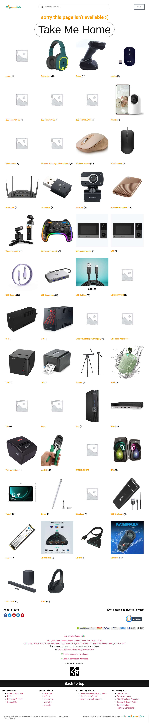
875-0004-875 (57, 643)
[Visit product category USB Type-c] (22, 277)
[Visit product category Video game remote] (57, 233)
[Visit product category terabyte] (57, 452)
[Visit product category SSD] (22, 540)
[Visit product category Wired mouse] (127, 146)
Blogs (9, 696)
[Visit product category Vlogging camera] (22, 233)
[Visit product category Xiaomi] (127, 102)
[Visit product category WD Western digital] (127, 190)
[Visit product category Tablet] (22, 496)
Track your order (124, 696)
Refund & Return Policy (127, 702)
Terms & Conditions (125, 708)
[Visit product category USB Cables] (92, 277)
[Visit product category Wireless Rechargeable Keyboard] (57, 146)
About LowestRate (15, 693)
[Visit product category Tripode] (92, 365)
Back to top (74, 683)
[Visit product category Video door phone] (92, 233)
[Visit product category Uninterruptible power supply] (92, 321)
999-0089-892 (95, 643)
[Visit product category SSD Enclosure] (127, 496)
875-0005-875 (69, 643)
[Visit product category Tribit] (127, 365)
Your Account (123, 693)
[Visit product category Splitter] (92, 540)
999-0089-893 (107, 643)
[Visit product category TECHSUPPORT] (92, 452)
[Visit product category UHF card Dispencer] (127, 321)
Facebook (48, 693)
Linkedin (47, 705)
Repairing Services (15, 699)
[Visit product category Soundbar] (22, 584)
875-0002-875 (31, 643)
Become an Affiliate (89, 696)
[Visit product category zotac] (22, 58)
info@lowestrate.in (86, 649)
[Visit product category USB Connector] (57, 277)
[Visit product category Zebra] (92, 58)
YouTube (47, 702)
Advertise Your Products (91, 699)
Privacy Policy (123, 705)
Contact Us (12, 702)
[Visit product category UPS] (22, 321)
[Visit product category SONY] (57, 584)
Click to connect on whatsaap (75, 654)
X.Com (47, 696)
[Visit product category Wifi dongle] (57, 190)
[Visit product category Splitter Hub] (57, 540)
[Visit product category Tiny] (92, 409)
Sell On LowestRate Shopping (93, 693)
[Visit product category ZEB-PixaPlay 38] (57, 102)
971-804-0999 (120, 643)
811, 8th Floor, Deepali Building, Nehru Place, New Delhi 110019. (75, 641)
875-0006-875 (82, 643)
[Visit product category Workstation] (22, 146)
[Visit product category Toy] (22, 409)
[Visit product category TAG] (127, 452)
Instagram (48, 699)
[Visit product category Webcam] (92, 190)
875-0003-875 (44, 643)
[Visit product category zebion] (127, 58)
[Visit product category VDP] (127, 233)
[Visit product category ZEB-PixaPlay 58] (22, 102)
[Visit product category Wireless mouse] (92, 146)
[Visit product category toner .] (57, 409)
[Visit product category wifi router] (22, 190)
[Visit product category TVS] (22, 365)
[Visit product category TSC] (57, 365)
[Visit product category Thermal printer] (22, 452)
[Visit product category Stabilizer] (92, 496)
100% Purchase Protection (128, 699)
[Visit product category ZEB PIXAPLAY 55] (92, 102)
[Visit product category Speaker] (127, 540)
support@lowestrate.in (67, 649)
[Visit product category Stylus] (57, 496)
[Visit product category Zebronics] (57, 58)
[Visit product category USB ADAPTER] (127, 277)
